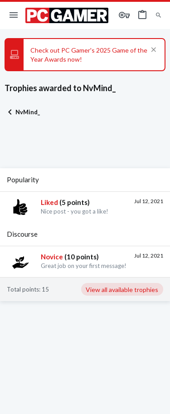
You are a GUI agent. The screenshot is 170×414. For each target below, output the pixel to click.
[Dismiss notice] (152, 50)
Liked (49, 202)
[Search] (158, 15)
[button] (14, 15)
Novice (52, 257)
